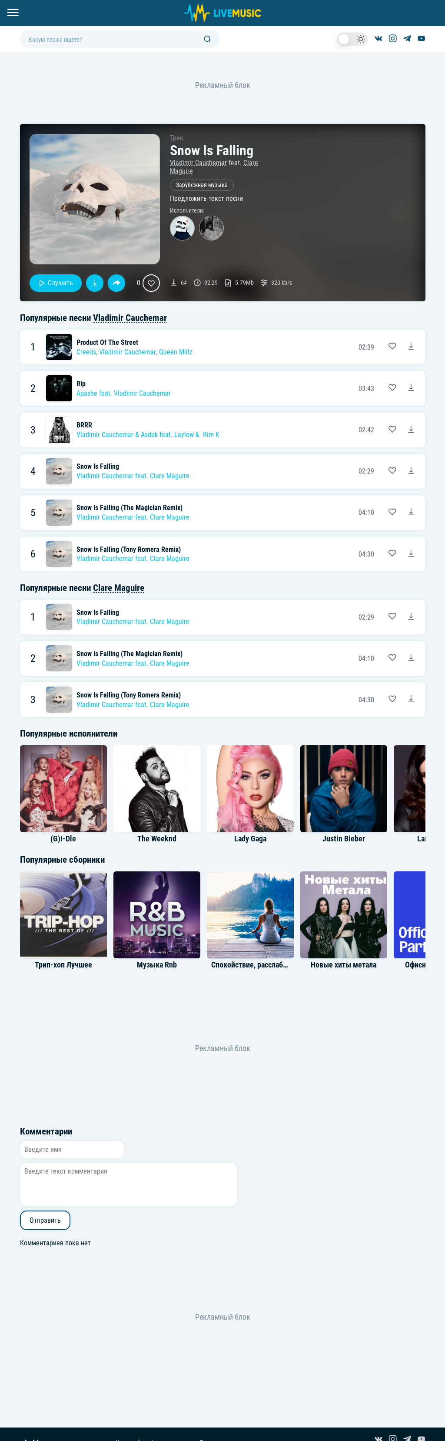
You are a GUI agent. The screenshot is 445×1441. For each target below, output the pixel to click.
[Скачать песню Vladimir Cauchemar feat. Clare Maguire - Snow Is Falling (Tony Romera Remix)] (411, 554)
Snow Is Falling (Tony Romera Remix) (128, 549)
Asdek (149, 434)
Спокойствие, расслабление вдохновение (279, 965)
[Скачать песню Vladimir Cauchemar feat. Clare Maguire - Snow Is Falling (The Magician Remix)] (411, 512)
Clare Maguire (169, 476)
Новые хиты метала (343, 965)
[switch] (352, 39)
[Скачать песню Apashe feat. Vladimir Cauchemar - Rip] (411, 388)
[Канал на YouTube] (421, 39)
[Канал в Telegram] (407, 39)
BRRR (84, 425)
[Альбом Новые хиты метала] (343, 914)
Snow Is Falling (97, 466)
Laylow (184, 434)
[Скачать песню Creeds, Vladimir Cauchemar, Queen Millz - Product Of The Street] (411, 347)
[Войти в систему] (441, 3)
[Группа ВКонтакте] (378, 39)
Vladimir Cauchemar (198, 163)
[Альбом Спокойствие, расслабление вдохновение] (250, 914)
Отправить (45, 1220)
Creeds (86, 352)
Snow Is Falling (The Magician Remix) (129, 508)
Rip (81, 384)
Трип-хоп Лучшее (63, 965)
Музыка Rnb (157, 965)
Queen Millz (176, 352)
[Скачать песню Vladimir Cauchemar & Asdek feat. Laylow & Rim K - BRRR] (411, 430)
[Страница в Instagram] (393, 39)
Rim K (211, 434)
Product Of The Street (107, 342)
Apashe (86, 393)
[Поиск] (207, 39)
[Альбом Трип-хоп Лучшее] (63, 914)
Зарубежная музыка (202, 185)
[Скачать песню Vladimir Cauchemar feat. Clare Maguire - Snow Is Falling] (411, 471)
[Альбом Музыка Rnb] (156, 914)
